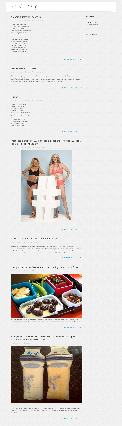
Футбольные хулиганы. (24, 68)
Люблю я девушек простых (26, 16)
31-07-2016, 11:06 (18, 100)
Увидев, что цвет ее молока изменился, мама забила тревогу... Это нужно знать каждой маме (46, 338)
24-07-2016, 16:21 (18, 147)
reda (28, 20)
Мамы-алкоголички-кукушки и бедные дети (35, 238)
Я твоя (14, 96)
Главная (88, 20)
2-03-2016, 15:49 (17, 343)
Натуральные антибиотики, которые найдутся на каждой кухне (46, 267)
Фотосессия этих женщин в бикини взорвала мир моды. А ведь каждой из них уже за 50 (46, 142)
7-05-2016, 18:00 (17, 271)
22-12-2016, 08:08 (18, 20)
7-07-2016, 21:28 (17, 242)
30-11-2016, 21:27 (18, 72)
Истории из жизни (91, 22)
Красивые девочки (92, 24)
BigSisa (29, 147)
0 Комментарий (38, 20)
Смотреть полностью (71, 59)
